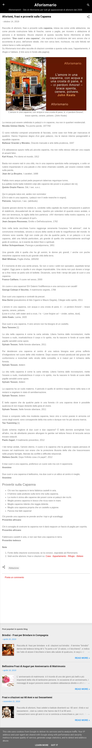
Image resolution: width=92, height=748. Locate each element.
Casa (48, 556)
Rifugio (71, 556)
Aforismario (45, 5)
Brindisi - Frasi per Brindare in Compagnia (25, 635)
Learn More (41, 745)
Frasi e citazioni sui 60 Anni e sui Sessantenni (27, 697)
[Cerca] (88, 5)
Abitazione (14, 568)
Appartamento (59, 556)
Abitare (79, 556)
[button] (88, 17)
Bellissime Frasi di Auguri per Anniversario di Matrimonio (33, 666)
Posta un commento (14, 577)
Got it (54, 745)
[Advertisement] (46, 600)
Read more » (82, 658)
